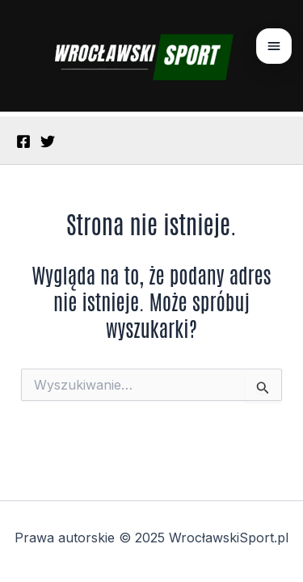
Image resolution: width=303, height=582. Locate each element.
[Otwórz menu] (274, 46)
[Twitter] (47, 141)
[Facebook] (23, 141)
